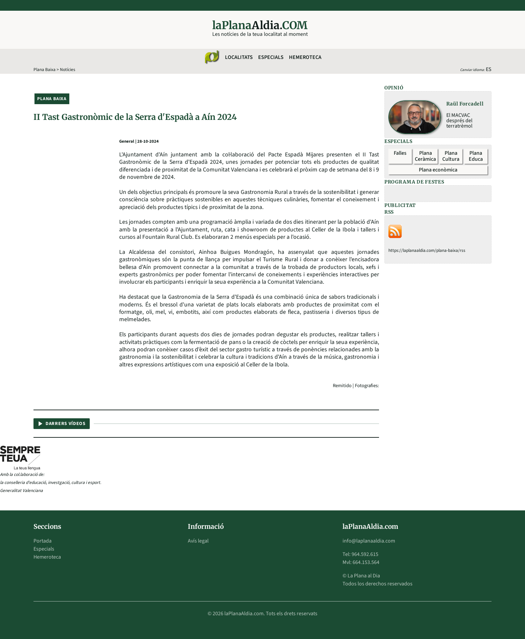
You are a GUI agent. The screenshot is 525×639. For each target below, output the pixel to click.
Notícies (67, 69)
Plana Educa (476, 156)
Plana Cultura (450, 156)
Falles (400, 153)
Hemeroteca (305, 57)
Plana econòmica (438, 169)
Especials (271, 57)
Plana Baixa (44, 69)
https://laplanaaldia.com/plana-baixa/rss (426, 250)
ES (489, 69)
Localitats (239, 57)
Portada (42, 541)
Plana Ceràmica (425, 156)
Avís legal (198, 541)
